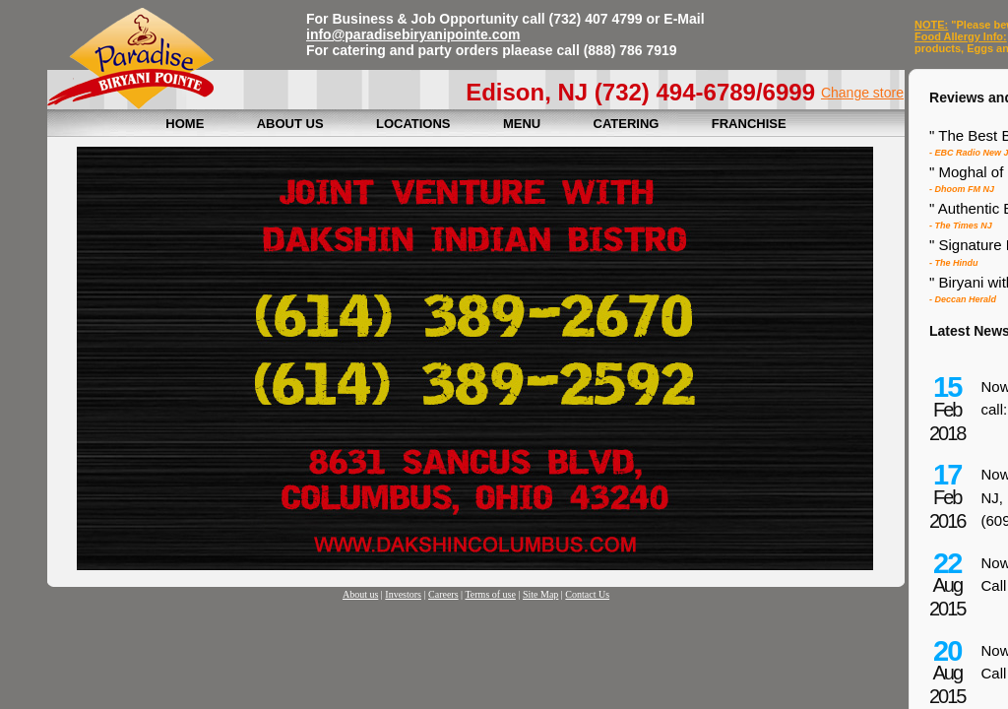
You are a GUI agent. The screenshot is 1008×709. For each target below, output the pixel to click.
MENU (521, 123)
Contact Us (587, 594)
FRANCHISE (749, 123)
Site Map (540, 594)
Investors (403, 594)
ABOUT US (290, 123)
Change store (862, 92)
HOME (184, 123)
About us (360, 594)
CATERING (627, 123)
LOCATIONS (413, 123)
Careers (443, 594)
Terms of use (490, 594)
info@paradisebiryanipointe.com (413, 34)
